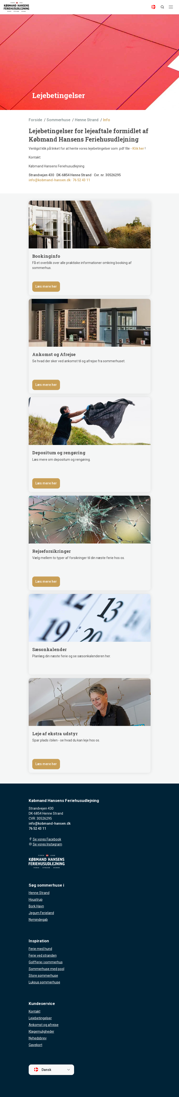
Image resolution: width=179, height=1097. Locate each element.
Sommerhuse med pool (46, 969)
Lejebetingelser (40, 1018)
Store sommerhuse (43, 975)
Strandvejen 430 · (42, 175)
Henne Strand (39, 893)
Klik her (138, 148)
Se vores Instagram (47, 844)
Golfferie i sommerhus (46, 962)
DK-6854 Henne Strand (74, 175)
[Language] (153, 7)
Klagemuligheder (41, 1031)
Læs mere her (46, 286)
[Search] (162, 7)
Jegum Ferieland (41, 913)
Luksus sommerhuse (44, 982)
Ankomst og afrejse (44, 1025)
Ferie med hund (40, 949)
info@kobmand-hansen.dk (50, 180)
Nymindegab (38, 919)
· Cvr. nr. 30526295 (106, 175)
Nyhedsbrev (38, 1038)
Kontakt (34, 1011)
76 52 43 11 (81, 180)
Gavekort (35, 1045)
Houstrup (36, 899)
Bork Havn (36, 906)
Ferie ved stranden (43, 955)
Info (106, 120)
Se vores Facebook (47, 839)
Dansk (42, 1069)
